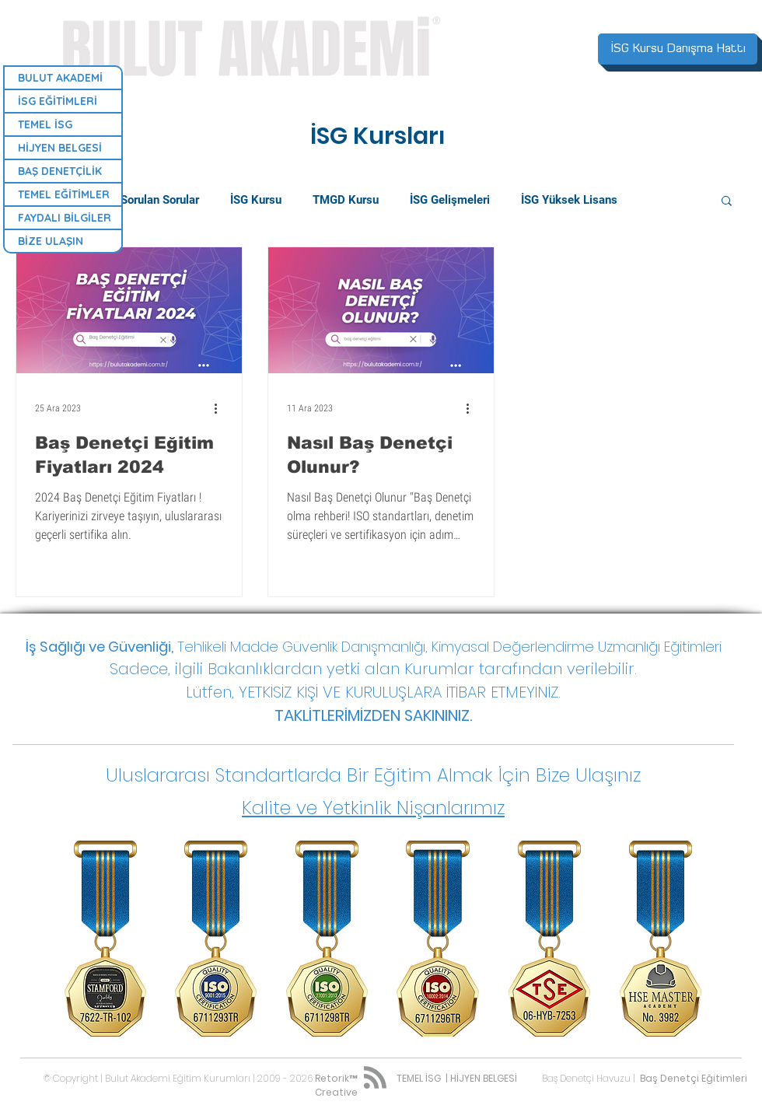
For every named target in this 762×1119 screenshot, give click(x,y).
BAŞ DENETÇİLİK (60, 171)
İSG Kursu (255, 200)
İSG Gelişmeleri (450, 200)
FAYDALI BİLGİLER (64, 218)
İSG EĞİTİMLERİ (57, 101)
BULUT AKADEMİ (60, 78)
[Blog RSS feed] (375, 1078)
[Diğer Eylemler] (220, 408)
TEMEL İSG (45, 124)
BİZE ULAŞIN (50, 241)
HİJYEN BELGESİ (60, 148)
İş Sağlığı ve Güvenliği (98, 646)
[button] (726, 202)
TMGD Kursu (346, 200)
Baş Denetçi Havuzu (586, 1078)
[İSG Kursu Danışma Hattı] (677, 49)
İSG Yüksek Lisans (569, 200)
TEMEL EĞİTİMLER (64, 194)
